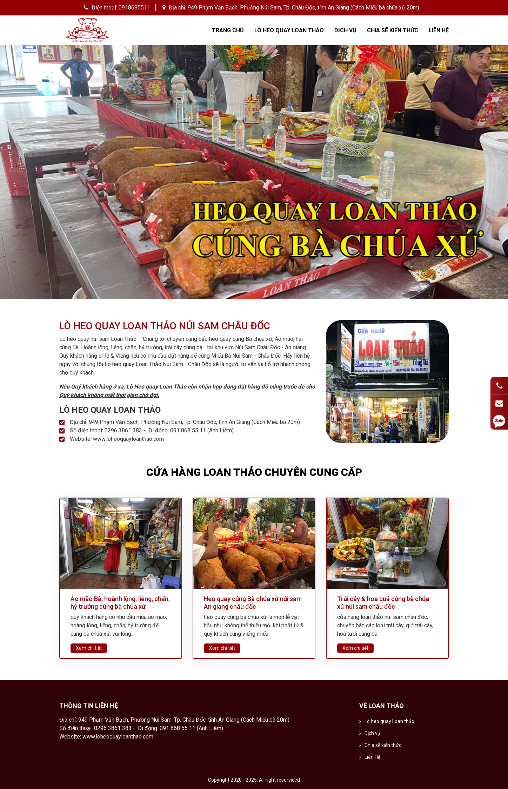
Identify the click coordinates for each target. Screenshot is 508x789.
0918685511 (134, 7)
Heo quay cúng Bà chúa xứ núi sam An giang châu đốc (253, 602)
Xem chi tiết (89, 648)
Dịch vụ (345, 30)
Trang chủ (228, 30)
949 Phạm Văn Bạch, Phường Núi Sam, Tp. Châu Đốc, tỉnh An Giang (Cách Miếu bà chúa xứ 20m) (303, 7)
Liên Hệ (439, 30)
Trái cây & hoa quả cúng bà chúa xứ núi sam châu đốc (383, 602)
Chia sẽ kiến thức (392, 30)
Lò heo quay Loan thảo (289, 30)
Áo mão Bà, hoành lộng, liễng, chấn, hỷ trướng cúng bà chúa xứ (120, 602)
